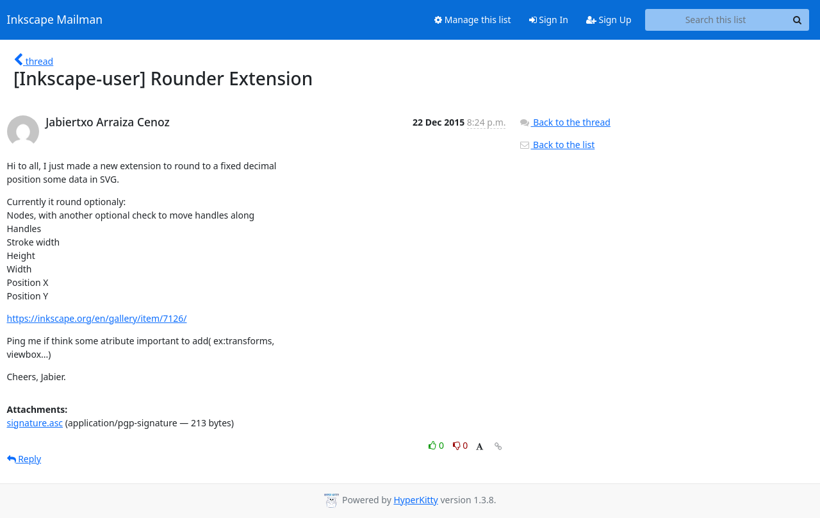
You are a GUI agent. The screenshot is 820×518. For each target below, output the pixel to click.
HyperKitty (415, 500)
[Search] (797, 20)
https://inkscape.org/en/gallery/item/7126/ (97, 318)
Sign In (548, 19)
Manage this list (472, 19)
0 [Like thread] (437, 445)
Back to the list (556, 144)
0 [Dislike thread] (460, 445)
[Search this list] (716, 20)
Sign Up (609, 19)
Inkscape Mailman (55, 20)
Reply (24, 459)
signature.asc (35, 423)
